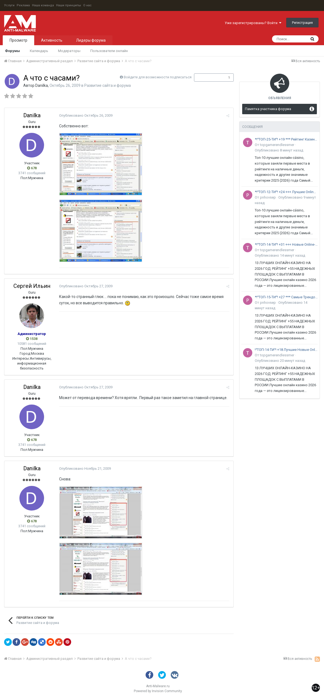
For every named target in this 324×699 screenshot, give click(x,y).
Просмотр (18, 40)
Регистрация (302, 23)
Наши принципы (68, 5)
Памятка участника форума (268, 109)
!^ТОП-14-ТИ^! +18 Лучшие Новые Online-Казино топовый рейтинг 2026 (286, 350)
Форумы (12, 51)
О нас (87, 5)
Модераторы (69, 51)
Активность (51, 40)
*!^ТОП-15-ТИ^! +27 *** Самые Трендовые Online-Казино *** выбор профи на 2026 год (286, 297)
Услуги (9, 5)
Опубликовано (85, 115)
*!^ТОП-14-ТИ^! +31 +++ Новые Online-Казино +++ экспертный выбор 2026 (286, 244)
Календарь (39, 51)
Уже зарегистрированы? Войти (253, 23)
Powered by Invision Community (158, 691)
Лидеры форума (91, 40)
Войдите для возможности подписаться (158, 77)
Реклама (23, 5)
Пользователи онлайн (109, 51)
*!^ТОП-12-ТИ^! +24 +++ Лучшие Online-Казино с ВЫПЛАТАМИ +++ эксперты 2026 (286, 192)
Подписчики (208, 77)
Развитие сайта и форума (107, 85)
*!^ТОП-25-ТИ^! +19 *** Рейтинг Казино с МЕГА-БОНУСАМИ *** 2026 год (286, 139)
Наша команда (43, 5)
